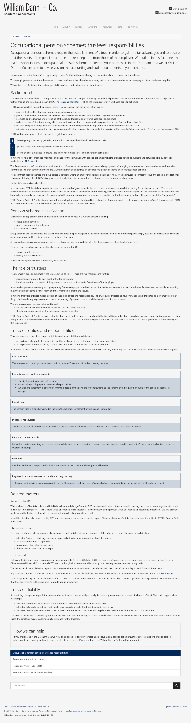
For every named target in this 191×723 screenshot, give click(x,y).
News (120, 27)
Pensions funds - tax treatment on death (33, 673)
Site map (22, 706)
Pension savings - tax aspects (27, 666)
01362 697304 (178, 9)
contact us (91, 640)
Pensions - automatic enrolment (29, 659)
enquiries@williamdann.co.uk (171, 13)
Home (55, 27)
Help (48, 706)
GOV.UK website (164, 574)
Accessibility (31, 706)
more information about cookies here (87, 711)
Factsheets (93, 27)
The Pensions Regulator (67, 102)
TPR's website (32, 161)
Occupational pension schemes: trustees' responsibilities (40, 653)
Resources (108, 27)
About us (66, 27)
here (43, 183)
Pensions (27, 36)
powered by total (176, 706)
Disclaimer (42, 706)
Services (79, 27)
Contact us (133, 27)
